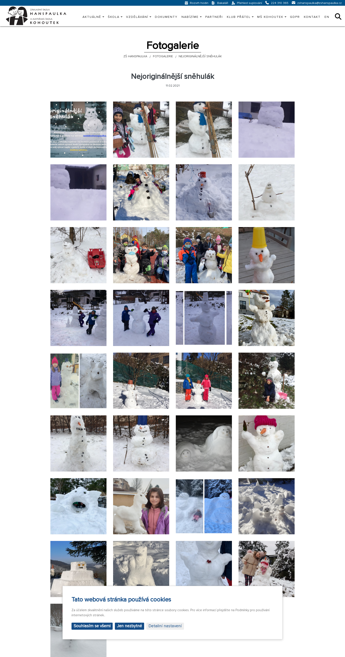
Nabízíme (190, 17)
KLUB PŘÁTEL (239, 17)
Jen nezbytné (129, 626)
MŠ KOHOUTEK (270, 17)
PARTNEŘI (214, 17)
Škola (113, 17)
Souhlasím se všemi (92, 626)
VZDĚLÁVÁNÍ (137, 17)
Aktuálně (92, 17)
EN (327, 17)
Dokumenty (166, 17)
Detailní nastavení (165, 626)
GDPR (295, 17)
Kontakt (312, 17)
